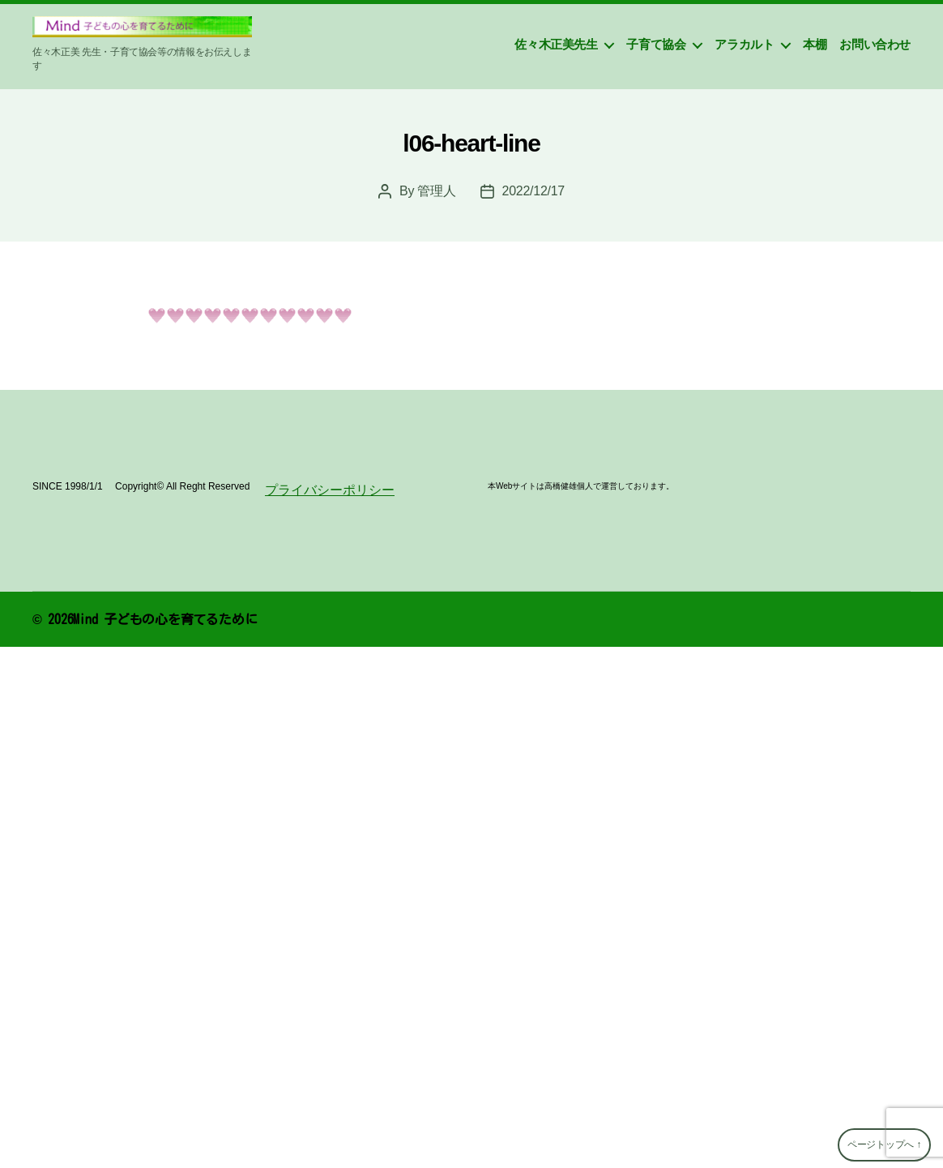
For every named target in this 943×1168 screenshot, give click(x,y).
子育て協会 (655, 44)
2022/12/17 (533, 191)
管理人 (436, 191)
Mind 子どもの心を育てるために (165, 619)
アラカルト (744, 44)
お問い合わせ (875, 44)
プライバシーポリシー (330, 490)
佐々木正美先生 (555, 44)
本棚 (814, 44)
